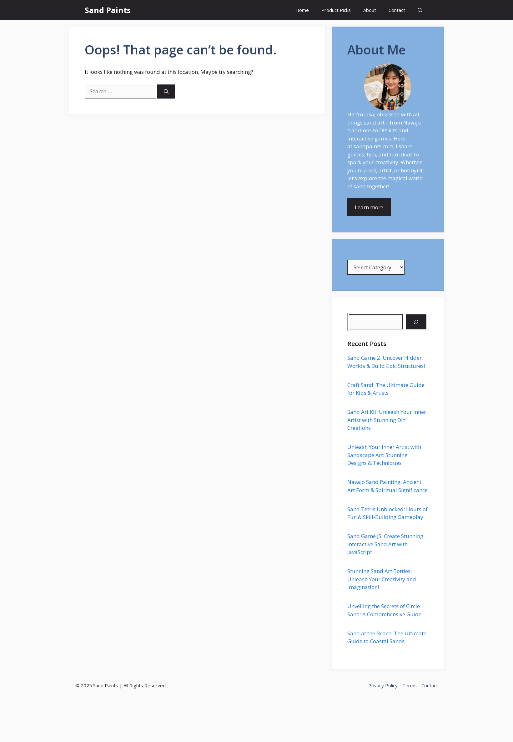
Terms (409, 685)
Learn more (369, 207)
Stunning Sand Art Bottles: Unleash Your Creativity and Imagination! (381, 579)
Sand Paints (108, 10)
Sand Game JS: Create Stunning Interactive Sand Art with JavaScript (385, 544)
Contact (397, 10)
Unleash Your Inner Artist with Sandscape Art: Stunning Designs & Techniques (384, 454)
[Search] (166, 91)
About (369, 10)
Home (302, 10)
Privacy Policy (383, 685)
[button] (420, 10)
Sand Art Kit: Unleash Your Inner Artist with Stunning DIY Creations (386, 419)
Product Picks (336, 10)
